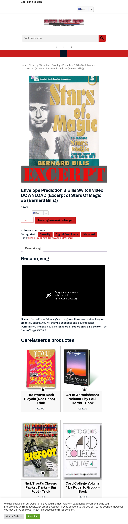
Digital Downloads (67, 234)
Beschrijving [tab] (33, 248)
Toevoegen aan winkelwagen (55, 220)
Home (24, 65)
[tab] (64, 53)
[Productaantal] (27, 220)
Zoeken (102, 38)
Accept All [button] (33, 516)
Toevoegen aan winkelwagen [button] (42, 389)
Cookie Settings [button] (14, 516)
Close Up (33, 65)
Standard (45, 65)
